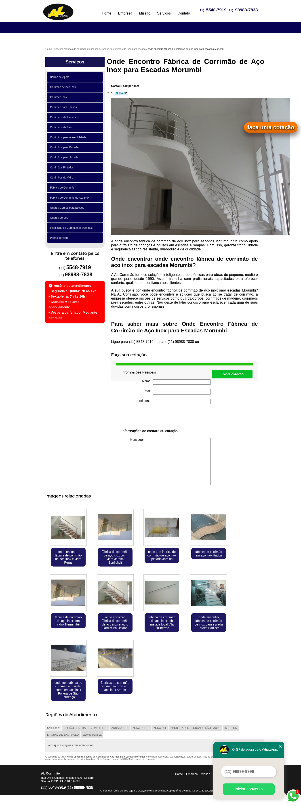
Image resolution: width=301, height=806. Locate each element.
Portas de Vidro (60, 237)
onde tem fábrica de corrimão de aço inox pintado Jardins (162, 555)
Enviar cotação (232, 374)
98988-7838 (246, 10)
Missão (144, 13)
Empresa (125, 13)
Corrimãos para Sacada (65, 157)
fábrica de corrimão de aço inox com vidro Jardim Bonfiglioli (115, 557)
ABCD (174, 728)
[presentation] (150, 417)
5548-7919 (216, 10)
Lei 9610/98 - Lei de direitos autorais (137, 759)
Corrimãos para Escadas (65, 147)
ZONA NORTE (120, 728)
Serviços (164, 13)
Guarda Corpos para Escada (68, 207)
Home (106, 13)
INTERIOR (230, 728)
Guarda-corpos (59, 217)
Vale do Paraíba (91, 734)
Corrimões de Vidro (62, 177)
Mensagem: (170, 461)
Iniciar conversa (249, 789)
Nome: (176, 382)
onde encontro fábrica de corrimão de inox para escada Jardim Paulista (209, 622)
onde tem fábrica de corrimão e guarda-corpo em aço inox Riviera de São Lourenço (68, 690)
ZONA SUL (160, 728)
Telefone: (175, 401)
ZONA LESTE (99, 728)
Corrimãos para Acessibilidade (69, 137)
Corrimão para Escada (64, 107)
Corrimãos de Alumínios (65, 117)
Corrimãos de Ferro (62, 127)
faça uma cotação (270, 127)
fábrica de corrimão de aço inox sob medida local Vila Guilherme (162, 622)
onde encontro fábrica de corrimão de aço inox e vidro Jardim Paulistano (115, 622)
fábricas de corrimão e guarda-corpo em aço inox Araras (115, 686)
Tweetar (121, 93)
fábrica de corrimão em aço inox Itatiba (208, 553)
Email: (177, 392)
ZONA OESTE (141, 728)
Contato (183, 13)
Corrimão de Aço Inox (63, 87)
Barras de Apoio (60, 77)
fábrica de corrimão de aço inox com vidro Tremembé (68, 620)
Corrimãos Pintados (62, 167)
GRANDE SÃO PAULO (207, 728)
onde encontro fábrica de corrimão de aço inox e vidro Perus (68, 557)
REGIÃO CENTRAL (75, 728)
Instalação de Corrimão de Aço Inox (72, 227)
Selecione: (53, 728)
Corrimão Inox (59, 97)
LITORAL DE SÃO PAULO (63, 734)
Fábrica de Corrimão (63, 187)
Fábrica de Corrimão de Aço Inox (70, 197)
